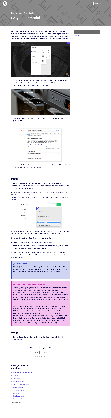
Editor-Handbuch (16, 13)
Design (77, 35)
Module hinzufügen (29, 13)
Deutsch (97, 3)
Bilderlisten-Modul (18, 396)
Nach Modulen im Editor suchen (23, 372)
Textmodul (16, 375)
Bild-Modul (16, 393)
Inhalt (77, 32)
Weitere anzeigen (17, 402)
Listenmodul (16, 378)
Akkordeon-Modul (18, 381)
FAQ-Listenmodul (18, 390)
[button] (36, 352)
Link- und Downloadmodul (21, 384)
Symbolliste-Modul (18, 387)
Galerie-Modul (17, 399)
